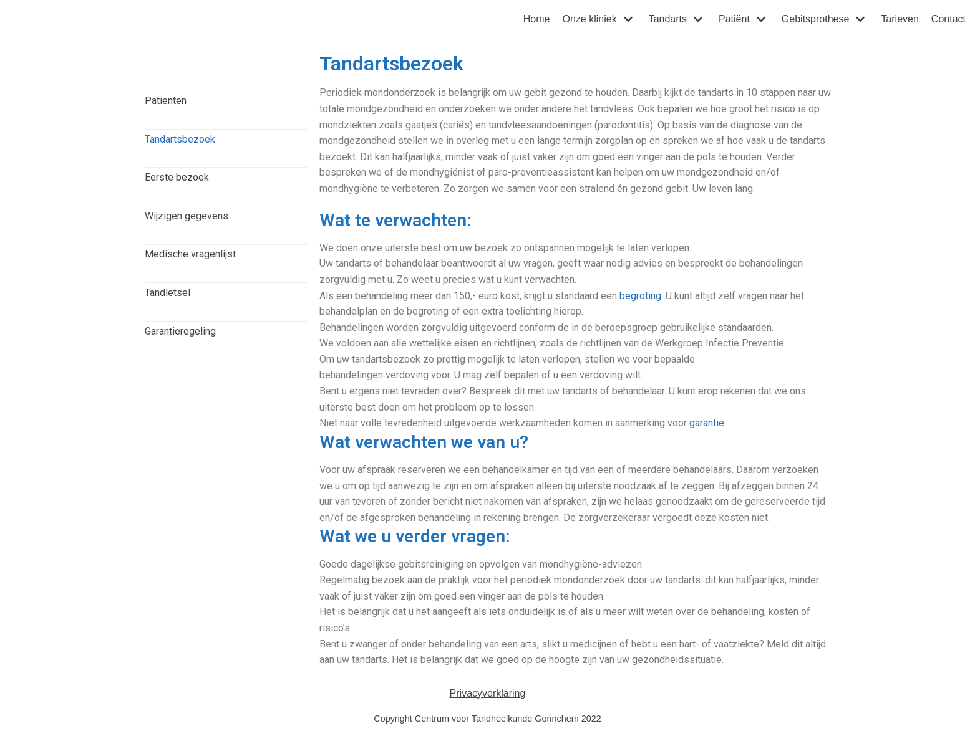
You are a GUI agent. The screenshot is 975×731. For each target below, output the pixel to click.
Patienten (166, 101)
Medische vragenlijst (190, 254)
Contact (948, 19)
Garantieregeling (180, 331)
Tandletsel (167, 293)
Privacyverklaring (488, 693)
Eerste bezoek (177, 177)
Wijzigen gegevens (186, 216)
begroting (640, 296)
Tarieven (899, 19)
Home (536, 19)
